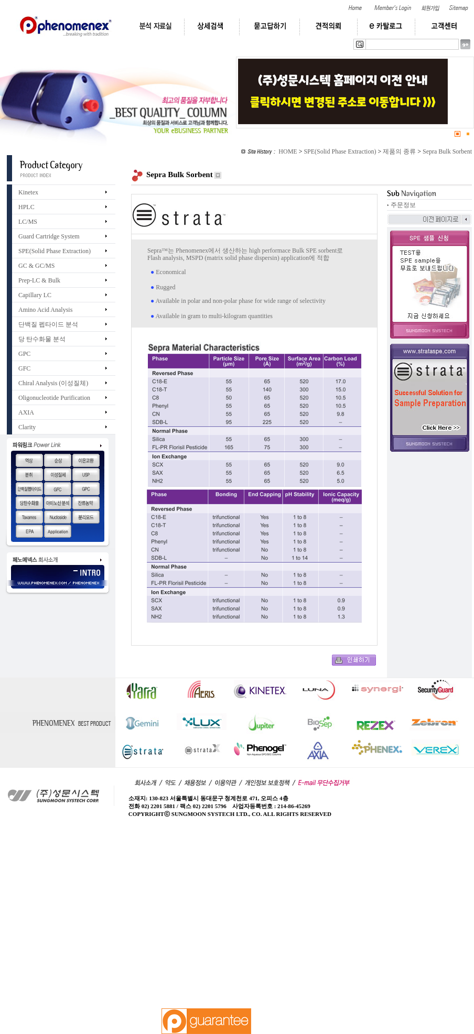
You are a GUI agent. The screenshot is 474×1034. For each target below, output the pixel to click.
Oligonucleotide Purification (54, 397)
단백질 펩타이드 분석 (48, 324)
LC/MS (27, 221)
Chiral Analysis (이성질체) (53, 383)
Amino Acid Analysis (45, 309)
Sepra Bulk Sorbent (447, 151)
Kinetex (28, 192)
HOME (287, 151)
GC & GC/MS (36, 265)
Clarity (27, 427)
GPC (24, 353)
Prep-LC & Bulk (39, 280)
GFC (24, 368)
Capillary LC (34, 295)
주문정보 (403, 205)
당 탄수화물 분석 (42, 339)
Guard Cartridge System (49, 236)
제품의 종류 (399, 151)
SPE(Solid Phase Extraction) (340, 151)
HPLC (26, 207)
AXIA (26, 412)
